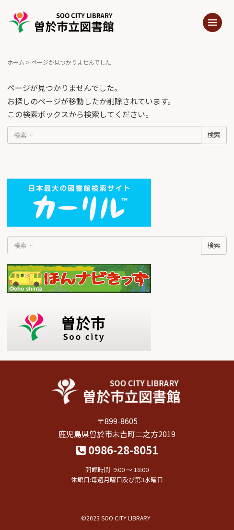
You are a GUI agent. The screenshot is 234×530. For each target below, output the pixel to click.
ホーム (15, 62)
